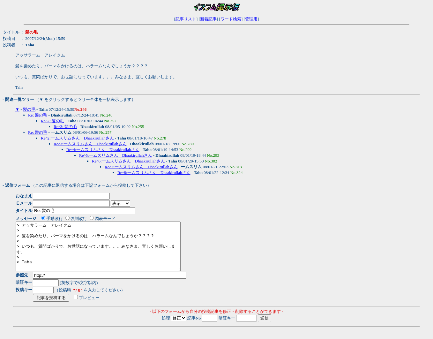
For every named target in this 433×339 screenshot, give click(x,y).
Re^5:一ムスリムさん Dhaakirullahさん (115, 155)
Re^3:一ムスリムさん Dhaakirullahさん (90, 143)
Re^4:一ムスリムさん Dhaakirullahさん (102, 149)
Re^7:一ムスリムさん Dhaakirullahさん (141, 166)
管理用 (251, 19)
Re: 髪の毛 (37, 115)
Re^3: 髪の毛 (65, 126)
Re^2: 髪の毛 (52, 120)
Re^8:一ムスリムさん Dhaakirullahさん (153, 172)
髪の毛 (29, 109)
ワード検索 (230, 19)
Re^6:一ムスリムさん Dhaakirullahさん (128, 161)
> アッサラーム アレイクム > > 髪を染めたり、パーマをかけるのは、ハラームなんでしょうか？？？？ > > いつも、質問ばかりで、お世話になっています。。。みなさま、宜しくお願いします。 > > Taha (108, 251)
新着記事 (208, 19)
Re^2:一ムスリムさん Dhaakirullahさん (77, 138)
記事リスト (185, 19)
